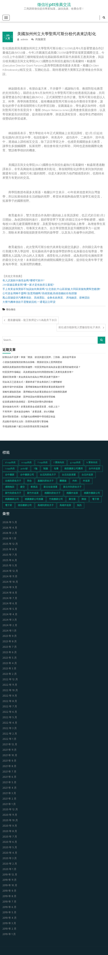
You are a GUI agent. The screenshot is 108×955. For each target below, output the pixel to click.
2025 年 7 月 (9, 555)
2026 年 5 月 (9, 522)
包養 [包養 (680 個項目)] (56, 469)
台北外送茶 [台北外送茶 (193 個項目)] (87, 475)
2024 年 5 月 (9, 609)
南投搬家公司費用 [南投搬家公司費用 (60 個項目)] (73, 469)
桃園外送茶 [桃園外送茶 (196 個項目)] (72, 493)
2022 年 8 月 (9, 701)
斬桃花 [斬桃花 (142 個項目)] (34, 487)
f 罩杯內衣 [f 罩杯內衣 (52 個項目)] (59, 463)
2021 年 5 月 (9, 783)
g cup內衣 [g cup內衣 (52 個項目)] (75, 463)
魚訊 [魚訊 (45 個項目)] (79, 505)
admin (22, 40)
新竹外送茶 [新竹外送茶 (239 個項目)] (33, 493)
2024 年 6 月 (9, 604)
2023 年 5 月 (9, 658)
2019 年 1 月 (9, 934)
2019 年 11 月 (9, 880)
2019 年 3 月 (9, 923)
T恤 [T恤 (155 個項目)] (35, 469)
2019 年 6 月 (9, 907)
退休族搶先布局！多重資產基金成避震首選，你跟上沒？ (31, 407)
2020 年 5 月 (9, 848)
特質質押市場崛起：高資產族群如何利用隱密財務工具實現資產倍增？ (38, 372)
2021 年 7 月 (9, 772)
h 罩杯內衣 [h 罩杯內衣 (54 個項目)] (91, 463)
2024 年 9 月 (9, 587)
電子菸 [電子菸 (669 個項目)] (8, 505)
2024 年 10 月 (10, 582)
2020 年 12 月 (10, 810)
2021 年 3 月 (9, 793)
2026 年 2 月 (9, 533)
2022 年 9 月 (9, 696)
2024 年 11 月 (9, 577)
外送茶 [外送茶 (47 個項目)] (86, 481)
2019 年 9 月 (9, 891)
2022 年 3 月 (9, 728)
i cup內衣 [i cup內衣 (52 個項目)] (10, 469)
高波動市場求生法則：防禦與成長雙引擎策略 (25, 421)
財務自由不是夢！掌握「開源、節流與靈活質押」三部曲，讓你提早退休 (39, 357)
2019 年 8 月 (9, 896)
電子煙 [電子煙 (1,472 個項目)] (95, 499)
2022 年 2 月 (9, 734)
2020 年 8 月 (9, 831)
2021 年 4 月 (9, 788)
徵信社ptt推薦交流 (54, 4)
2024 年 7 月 (9, 598)
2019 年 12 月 (9, 875)
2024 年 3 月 (9, 620)
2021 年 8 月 (9, 766)
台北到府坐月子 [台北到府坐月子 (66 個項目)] (48, 475)
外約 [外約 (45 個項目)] (74, 481)
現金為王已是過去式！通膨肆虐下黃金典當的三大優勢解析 (32, 382)
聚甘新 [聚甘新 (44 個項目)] (72, 499)
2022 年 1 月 (9, 739)
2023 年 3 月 (9, 669)
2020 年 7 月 (9, 837)
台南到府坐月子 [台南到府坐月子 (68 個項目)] (13, 481)
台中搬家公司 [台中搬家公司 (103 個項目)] (27, 475)
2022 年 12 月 (10, 680)
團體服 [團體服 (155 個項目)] (63, 481)
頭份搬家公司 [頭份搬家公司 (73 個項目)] (25, 505)
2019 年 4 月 (9, 918)
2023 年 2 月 (9, 674)
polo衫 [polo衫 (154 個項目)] (24, 469)
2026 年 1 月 (9, 539)
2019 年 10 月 (9, 886)
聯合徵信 (10, 310)
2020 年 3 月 (9, 858)
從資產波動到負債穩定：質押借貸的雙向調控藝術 (27, 402)
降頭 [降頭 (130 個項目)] (84, 499)
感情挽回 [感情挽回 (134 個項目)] (9, 487)
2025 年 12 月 (10, 544)
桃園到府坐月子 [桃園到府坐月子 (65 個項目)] (52, 493)
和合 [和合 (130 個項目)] (29, 481)
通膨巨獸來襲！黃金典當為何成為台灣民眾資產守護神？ (31, 377)
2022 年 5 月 (9, 718)
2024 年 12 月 (10, 571)
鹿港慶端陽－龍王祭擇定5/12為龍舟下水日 (32, 320)
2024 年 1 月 (9, 631)
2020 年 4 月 (9, 853)
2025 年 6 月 (9, 560)
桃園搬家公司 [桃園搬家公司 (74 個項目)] (12, 499)
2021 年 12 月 (9, 745)
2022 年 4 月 (9, 723)
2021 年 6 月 (9, 777)
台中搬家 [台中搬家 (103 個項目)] (9, 475)
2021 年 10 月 (9, 755)
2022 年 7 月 (9, 707)
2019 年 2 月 (9, 929)
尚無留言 (38, 40)
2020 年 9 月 (9, 826)
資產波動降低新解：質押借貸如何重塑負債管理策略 (28, 397)
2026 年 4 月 (9, 528)
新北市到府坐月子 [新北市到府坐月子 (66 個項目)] (72, 487)
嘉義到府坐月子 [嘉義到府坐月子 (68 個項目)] (46, 481)
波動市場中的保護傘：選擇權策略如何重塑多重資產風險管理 (33, 387)
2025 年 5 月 (9, 566)
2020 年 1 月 (9, 869)
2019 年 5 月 (9, 913)
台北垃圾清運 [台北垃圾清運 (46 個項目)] (69, 475)
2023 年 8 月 (9, 642)
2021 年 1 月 (9, 804)
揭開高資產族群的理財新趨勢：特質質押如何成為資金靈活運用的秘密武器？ (41, 367)
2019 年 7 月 (9, 902)
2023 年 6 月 (9, 652)
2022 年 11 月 (9, 685)
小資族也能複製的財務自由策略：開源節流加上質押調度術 (32, 362)
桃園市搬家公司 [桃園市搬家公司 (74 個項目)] (92, 493)
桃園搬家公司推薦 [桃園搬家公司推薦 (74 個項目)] (34, 499)
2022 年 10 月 (10, 690)
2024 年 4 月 (9, 615)
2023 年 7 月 (9, 647)
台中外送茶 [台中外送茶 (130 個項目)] (94, 469)
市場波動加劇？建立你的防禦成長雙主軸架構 (25, 426)
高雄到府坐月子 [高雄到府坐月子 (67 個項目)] (46, 505)
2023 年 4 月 (9, 663)
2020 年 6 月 (9, 842)
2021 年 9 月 (9, 761)
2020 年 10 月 (10, 820)
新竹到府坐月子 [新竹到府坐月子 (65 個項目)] (13, 493)
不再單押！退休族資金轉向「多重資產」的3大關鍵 (28, 412)
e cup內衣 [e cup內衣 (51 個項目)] (27, 463)
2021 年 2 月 (9, 799)
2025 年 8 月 (9, 550)
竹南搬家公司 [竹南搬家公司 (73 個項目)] (56, 499)
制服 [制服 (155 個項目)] (45, 469)
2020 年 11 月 (9, 815)
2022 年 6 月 (9, 712)
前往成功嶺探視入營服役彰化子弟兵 (79, 327)
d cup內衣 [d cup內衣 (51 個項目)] (10, 463)
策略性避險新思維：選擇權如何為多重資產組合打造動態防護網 (34, 392)
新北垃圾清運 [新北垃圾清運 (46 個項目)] (50, 487)
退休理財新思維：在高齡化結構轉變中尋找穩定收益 (28, 417)
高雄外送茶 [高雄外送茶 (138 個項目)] (65, 505)
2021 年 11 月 (9, 750)
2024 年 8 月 (9, 593)
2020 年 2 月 (9, 864)
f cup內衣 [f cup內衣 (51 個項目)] (43, 463)
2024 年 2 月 (9, 625)
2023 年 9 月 (9, 636)
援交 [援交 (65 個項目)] (22, 487)
